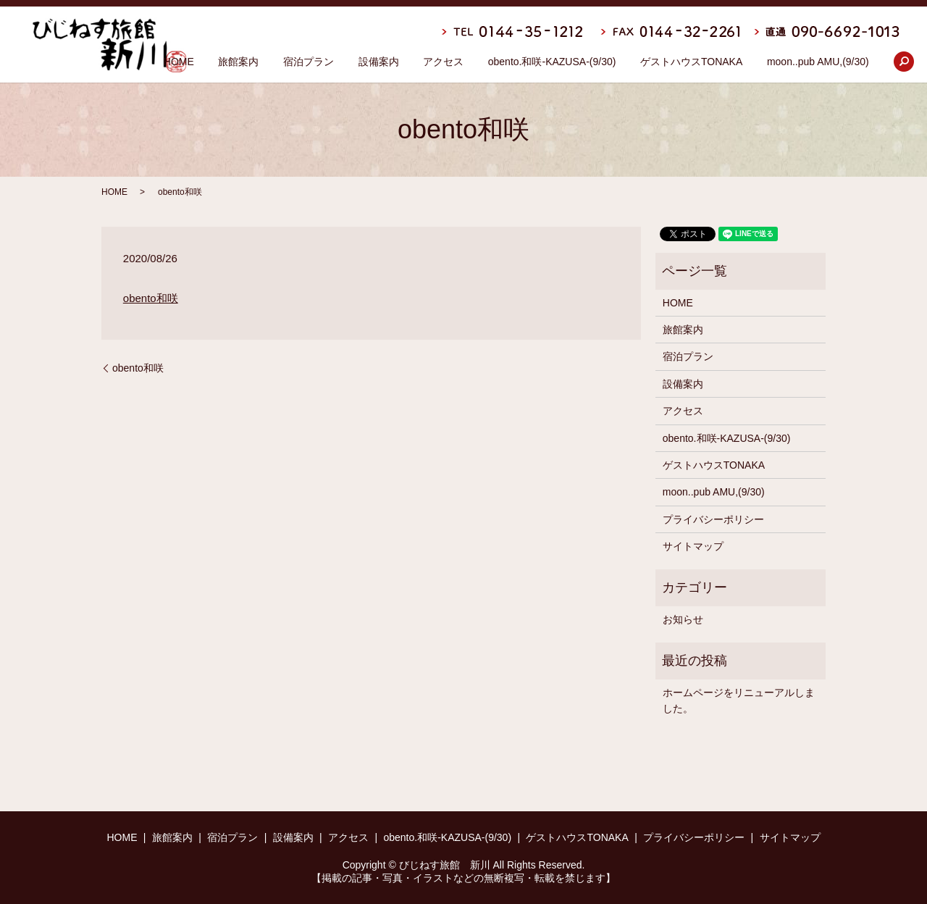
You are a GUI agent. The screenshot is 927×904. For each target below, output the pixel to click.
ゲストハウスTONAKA (691, 61)
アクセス (443, 61)
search (904, 61)
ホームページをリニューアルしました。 (739, 700)
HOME (179, 61)
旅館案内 (238, 61)
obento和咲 (150, 298)
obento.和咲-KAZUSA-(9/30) (552, 61)
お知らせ (683, 619)
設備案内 (378, 61)
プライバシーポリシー (713, 519)
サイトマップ (693, 546)
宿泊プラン (308, 61)
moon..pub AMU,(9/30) (818, 61)
